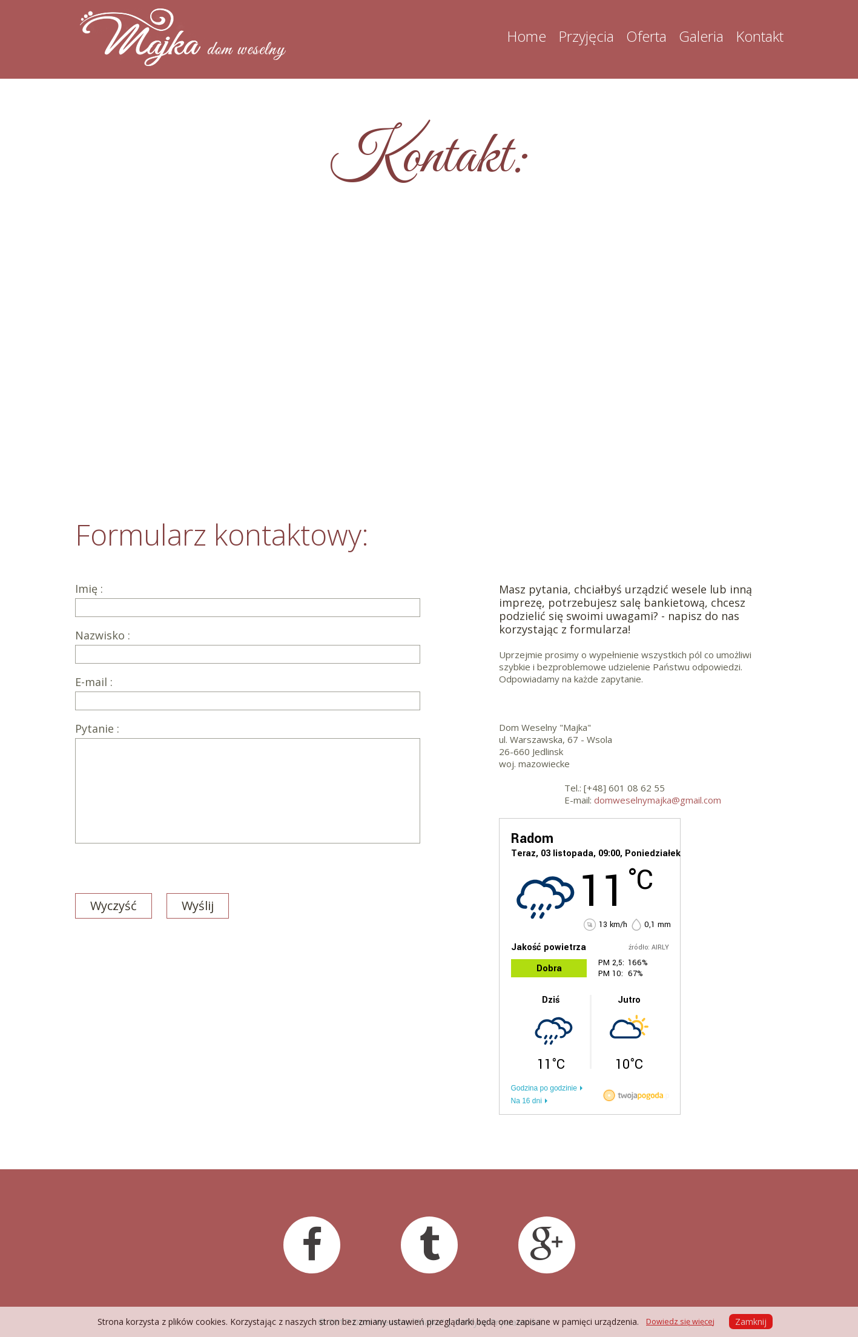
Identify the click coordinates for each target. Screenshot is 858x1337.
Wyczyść (113, 905)
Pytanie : (247, 782)
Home (526, 36)
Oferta (646, 36)
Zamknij (751, 1321)
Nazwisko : (247, 646)
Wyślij (198, 905)
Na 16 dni (526, 1101)
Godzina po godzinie (544, 1088)
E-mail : (247, 693)
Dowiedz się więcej (680, 1321)
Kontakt (760, 36)
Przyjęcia (586, 36)
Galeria (701, 36)
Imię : (247, 600)
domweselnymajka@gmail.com (657, 800)
